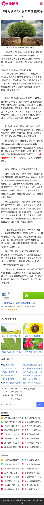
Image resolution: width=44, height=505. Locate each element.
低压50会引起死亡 (12, 460)
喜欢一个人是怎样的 (33, 430)
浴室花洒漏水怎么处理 (13, 426)
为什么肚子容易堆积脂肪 (14, 477)
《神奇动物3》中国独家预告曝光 (21, 389)
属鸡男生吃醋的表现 (12, 418)
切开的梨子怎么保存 (33, 469)
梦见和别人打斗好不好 (32, 376)
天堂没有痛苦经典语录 (34, 434)
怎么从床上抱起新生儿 (13, 434)
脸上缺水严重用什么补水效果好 (17, 469)
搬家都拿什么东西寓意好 (14, 443)
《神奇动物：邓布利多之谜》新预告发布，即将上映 (12, 395)
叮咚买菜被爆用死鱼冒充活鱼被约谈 (19, 430)
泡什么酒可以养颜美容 (34, 418)
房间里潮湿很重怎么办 (34, 481)
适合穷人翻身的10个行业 (33, 372)
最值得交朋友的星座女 (13, 485)
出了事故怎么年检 (9, 368)
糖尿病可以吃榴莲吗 (10, 372)
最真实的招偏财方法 (12, 447)
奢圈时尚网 (19, 500)
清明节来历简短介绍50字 (14, 464)
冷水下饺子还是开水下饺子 (15, 473)
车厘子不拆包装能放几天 (14, 439)
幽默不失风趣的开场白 (34, 447)
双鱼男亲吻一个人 (11, 489)
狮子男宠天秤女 (8, 379)
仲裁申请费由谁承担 (33, 443)
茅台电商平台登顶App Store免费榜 (18, 481)
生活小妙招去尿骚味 (12, 422)
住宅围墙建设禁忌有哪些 (32, 365)
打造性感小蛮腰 (8, 365)
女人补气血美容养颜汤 (32, 383)
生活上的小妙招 (31, 485)
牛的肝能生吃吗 (8, 376)
